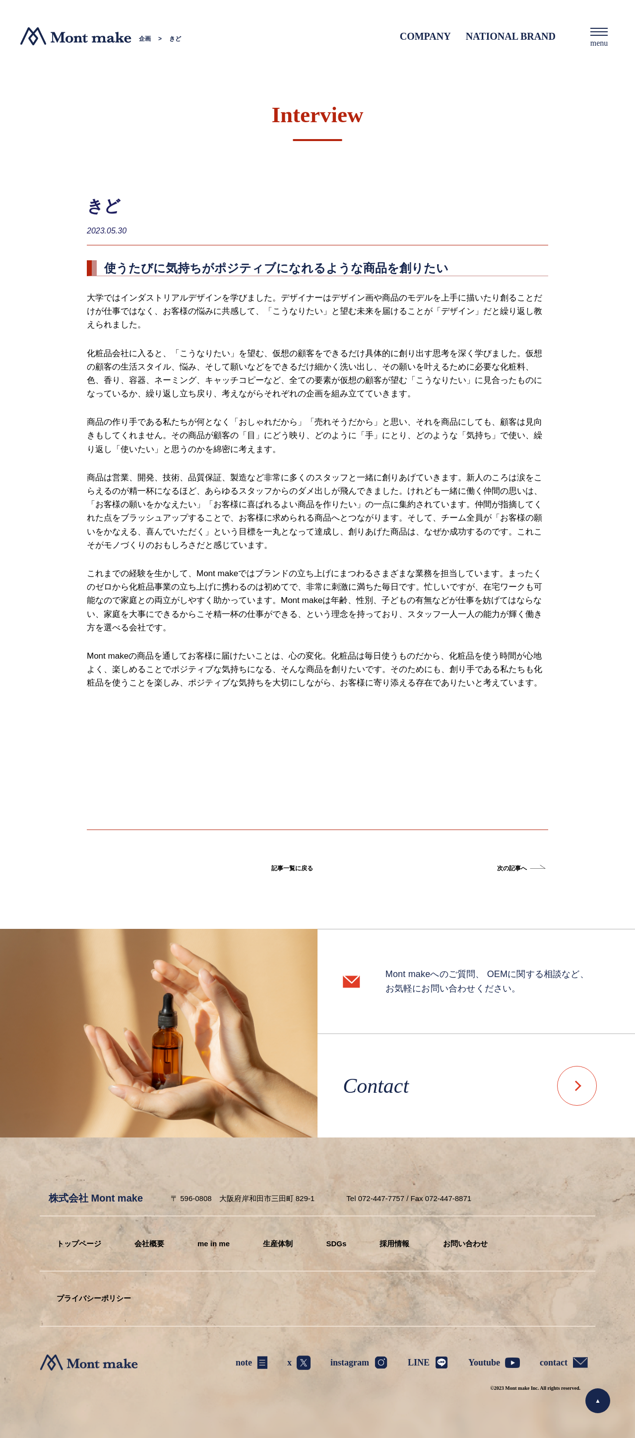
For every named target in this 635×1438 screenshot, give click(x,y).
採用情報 (394, 1243)
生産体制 (278, 1243)
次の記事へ (512, 868)
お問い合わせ (465, 1243)
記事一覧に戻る (292, 868)
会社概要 (149, 1243)
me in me (213, 1243)
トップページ (79, 1243)
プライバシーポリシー (94, 1298)
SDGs (336, 1243)
